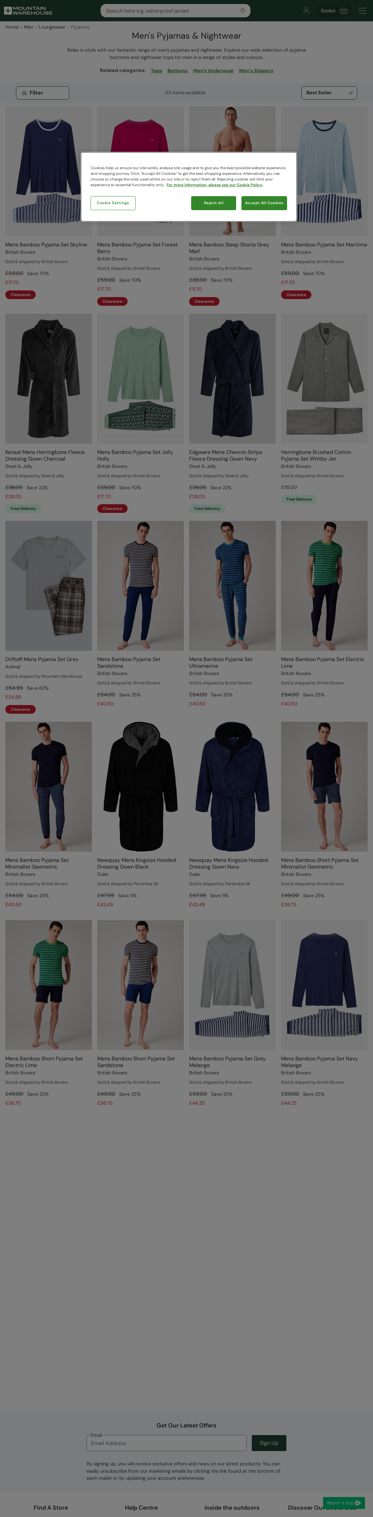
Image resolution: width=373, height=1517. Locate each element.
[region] (189, 187)
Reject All (214, 202)
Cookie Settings (113, 202)
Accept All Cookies (264, 202)
